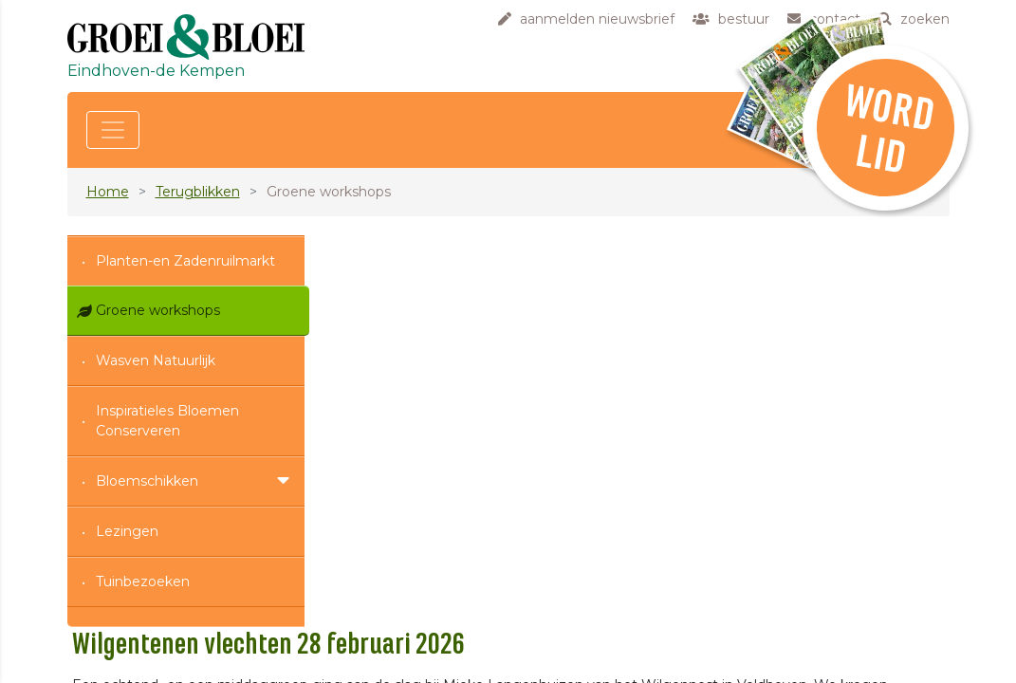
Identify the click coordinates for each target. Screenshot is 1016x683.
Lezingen (127, 531)
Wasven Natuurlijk (155, 360)
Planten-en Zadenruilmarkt (185, 260)
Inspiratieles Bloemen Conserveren (167, 420)
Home (107, 191)
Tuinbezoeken (143, 581)
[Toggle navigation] (112, 130)
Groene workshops (158, 310)
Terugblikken (198, 191)
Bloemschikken (147, 480)
